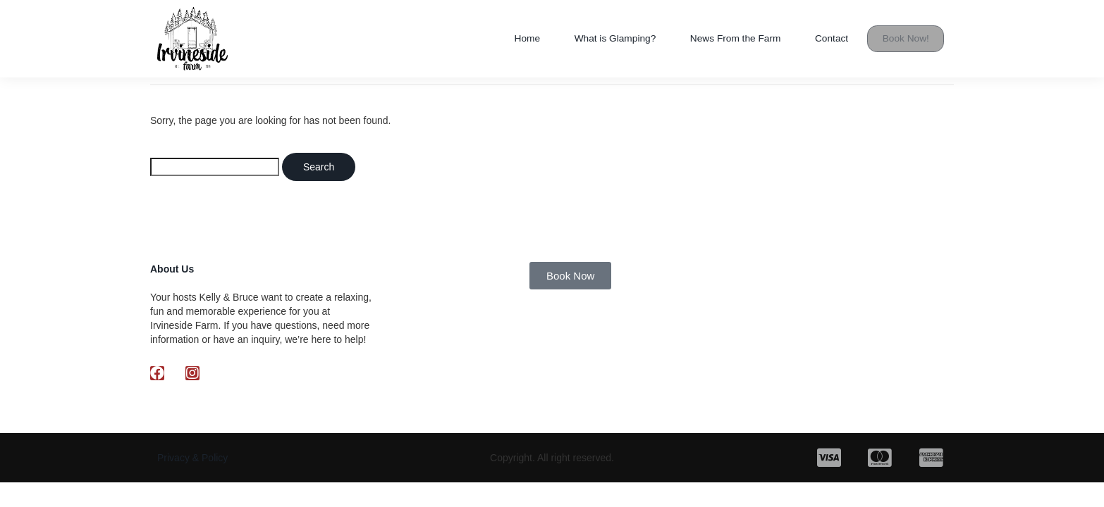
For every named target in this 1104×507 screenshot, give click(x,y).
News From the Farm (727, 38)
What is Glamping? (595, 38)
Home (501, 38)
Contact (830, 38)
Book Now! (906, 38)
